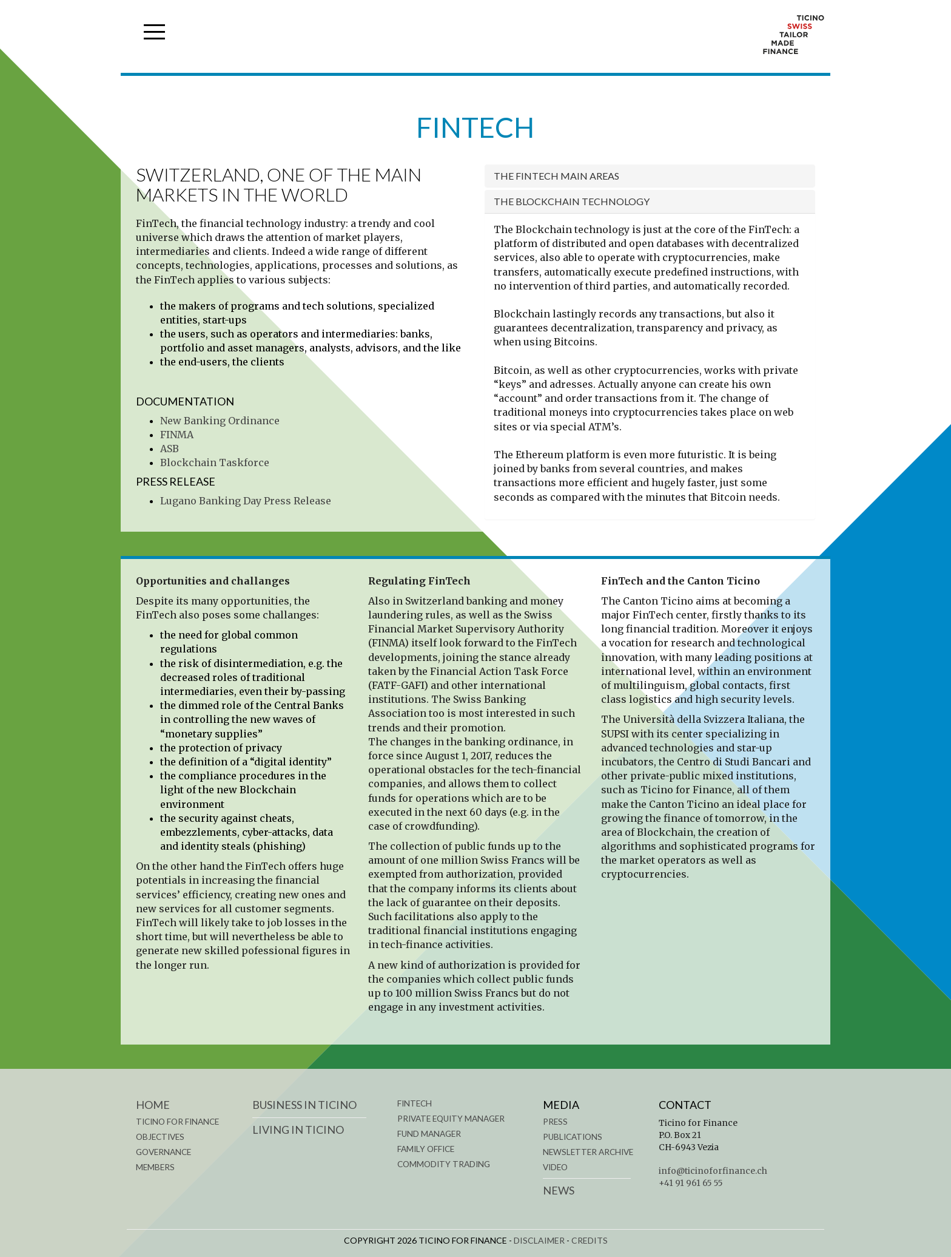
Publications (572, 1137)
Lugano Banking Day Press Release (245, 501)
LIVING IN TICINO (298, 1129)
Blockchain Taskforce (214, 462)
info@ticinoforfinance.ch (713, 1171)
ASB (169, 448)
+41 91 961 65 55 (691, 1183)
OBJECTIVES (160, 1137)
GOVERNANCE (163, 1152)
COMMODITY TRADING (443, 1164)
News (558, 1190)
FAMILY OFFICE (425, 1149)
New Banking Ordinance (220, 421)
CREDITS (589, 1240)
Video (555, 1167)
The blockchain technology (572, 201)
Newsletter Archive (588, 1152)
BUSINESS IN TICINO (304, 1104)
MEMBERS (155, 1167)
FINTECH (414, 1103)
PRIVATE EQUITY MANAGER (451, 1118)
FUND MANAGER (429, 1134)
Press (555, 1122)
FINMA (176, 435)
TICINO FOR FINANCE (177, 1122)
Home (153, 1104)
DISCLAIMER (539, 1240)
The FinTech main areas (556, 175)
